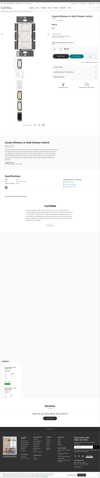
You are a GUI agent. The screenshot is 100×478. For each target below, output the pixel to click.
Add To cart (7, 384)
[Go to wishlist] (94, 7)
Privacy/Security (24, 446)
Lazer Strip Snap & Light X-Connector (63, 454)
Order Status (23, 451)
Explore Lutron (50, 225)
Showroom (3, 4)
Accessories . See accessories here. (62, 43)
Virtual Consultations (37, 441)
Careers (47, 446)
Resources (35, 459)
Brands (56, 8)
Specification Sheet (69, 182)
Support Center (18, 4)
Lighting (31, 8)
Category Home (3, 11)
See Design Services (63, 87)
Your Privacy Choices (23, 449)
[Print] (43, 126)
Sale (69, 8)
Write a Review (50, 418)
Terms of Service (82, 452)
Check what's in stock (56, 34)
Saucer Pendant (61, 458)
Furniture (43, 8)
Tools (34, 457)
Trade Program (91, 4)
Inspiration (63, 8)
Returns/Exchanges (25, 443)
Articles (59, 439)
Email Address (78, 447)
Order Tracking (82, 4)
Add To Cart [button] (65, 56)
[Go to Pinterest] (35, 126)
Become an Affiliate (48, 449)
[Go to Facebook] (75, 456)
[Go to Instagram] (83, 456)
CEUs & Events (36, 447)
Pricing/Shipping (24, 444)
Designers (60, 445)
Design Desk (35, 439)
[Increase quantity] (60, 49)
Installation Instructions (70, 187)
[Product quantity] (57, 49)
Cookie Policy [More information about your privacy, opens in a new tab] (45, 476)
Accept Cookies (81, 475)
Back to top (50, 429)
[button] (2, 34)
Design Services (10, 4)
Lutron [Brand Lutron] (54, 18)
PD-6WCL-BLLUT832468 (7, 370)
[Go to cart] (97, 7)
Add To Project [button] (84, 56)
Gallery (59, 441)
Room (50, 8)
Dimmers (15, 11)
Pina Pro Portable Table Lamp (64, 457)
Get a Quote (23, 456)
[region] (50, 475)
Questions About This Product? (87, 87)
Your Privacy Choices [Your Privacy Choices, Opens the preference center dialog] (71, 475)
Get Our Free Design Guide (10, 456)
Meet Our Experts (48, 443)
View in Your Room (37, 452)
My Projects (74, 4)
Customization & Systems (36, 449)
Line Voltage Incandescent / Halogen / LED (25, 11)
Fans (37, 8)
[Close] (97, 474)
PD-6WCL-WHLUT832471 (8, 391)
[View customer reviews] (89, 456)
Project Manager (36, 443)
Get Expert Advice (25, 458)
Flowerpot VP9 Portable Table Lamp (64, 450)
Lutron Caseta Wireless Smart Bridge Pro (64, 461)
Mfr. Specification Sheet (70, 184)
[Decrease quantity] (54, 49)
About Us (48, 439)
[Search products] (90, 7)
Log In (98, 4)
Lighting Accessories (10, 11)
